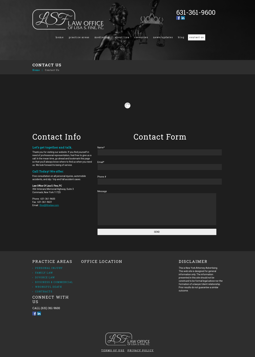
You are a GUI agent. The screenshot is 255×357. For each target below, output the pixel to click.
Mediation (102, 37)
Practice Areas (79, 37)
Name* (160, 151)
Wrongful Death (48, 286)
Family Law (44, 272)
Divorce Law (45, 277)
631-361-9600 (47, 198)
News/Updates (163, 37)
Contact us (196, 37)
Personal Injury (49, 268)
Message (160, 207)
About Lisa (122, 37)
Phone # (160, 180)
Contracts (44, 291)
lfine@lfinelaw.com (49, 205)
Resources (141, 37)
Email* (160, 166)
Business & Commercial (54, 282)
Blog (181, 37)
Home (60, 37)
